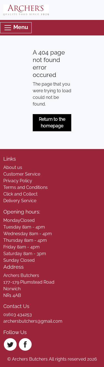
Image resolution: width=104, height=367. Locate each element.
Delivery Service (19, 200)
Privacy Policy (17, 180)
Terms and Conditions (25, 187)
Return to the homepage (52, 123)
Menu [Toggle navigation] (16, 28)
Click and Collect (20, 194)
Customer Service (21, 174)
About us (12, 167)
